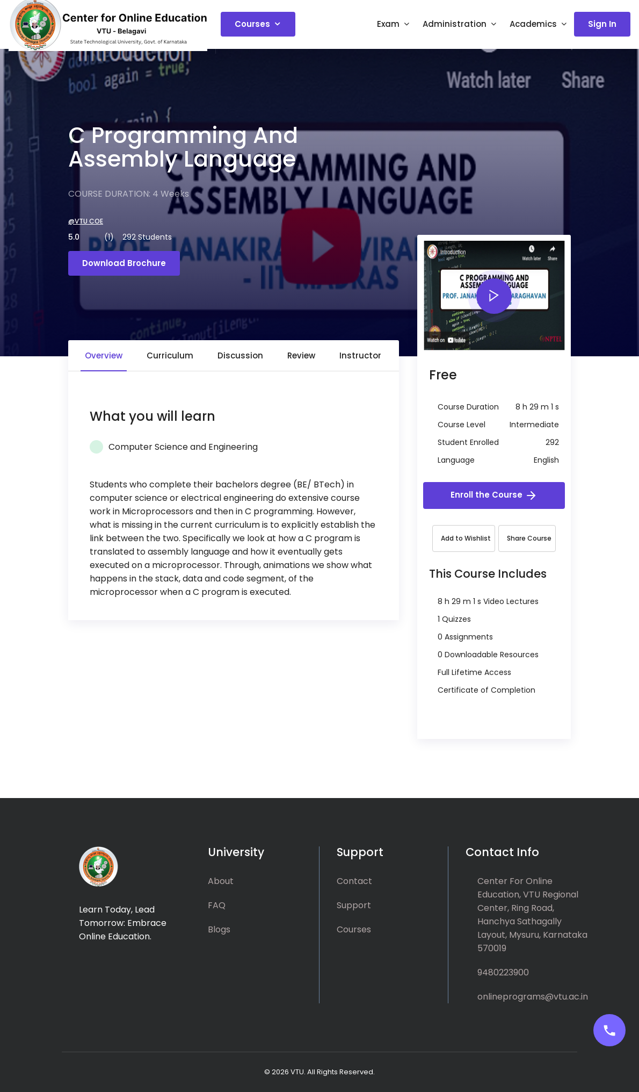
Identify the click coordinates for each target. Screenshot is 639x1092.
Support (354, 905)
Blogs (219, 929)
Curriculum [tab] (170, 355)
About (221, 881)
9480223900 (503, 972)
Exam (388, 26)
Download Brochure (124, 263)
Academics (533, 26)
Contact (354, 881)
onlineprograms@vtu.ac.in (532, 996)
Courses (252, 26)
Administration (454, 26)
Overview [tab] (103, 355)
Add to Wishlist (466, 538)
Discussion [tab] (240, 355)
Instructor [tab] (360, 355)
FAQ (217, 905)
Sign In (602, 26)
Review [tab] (301, 355)
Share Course (529, 538)
